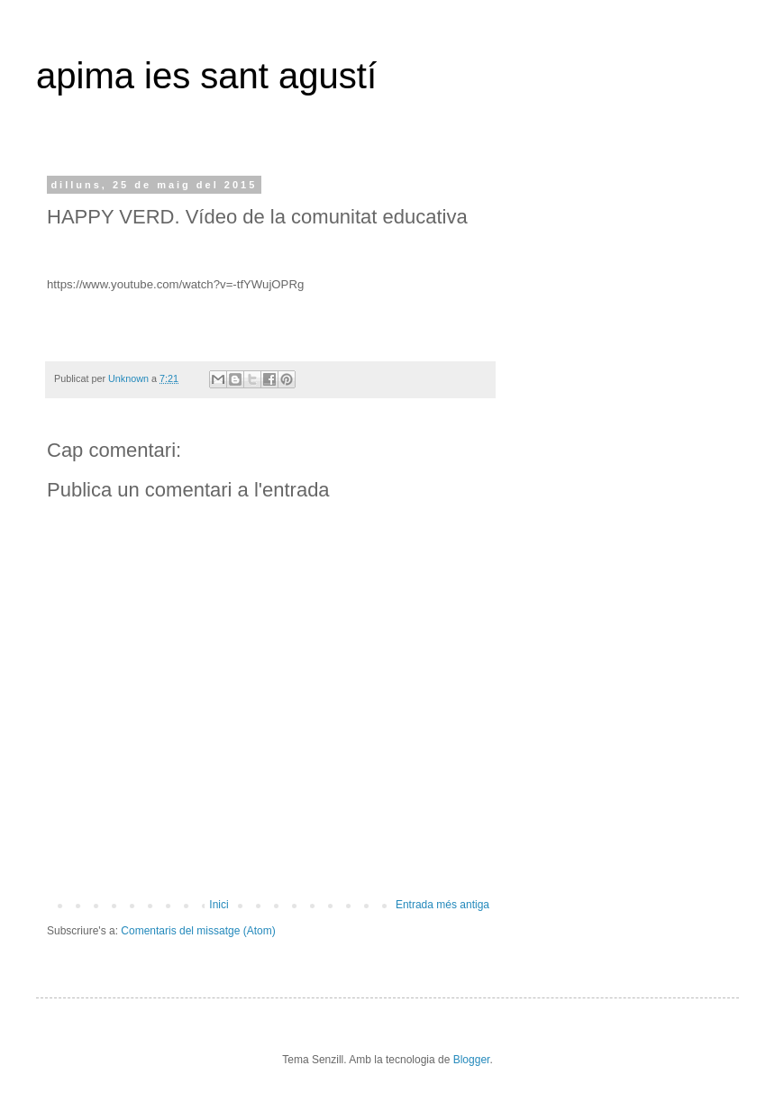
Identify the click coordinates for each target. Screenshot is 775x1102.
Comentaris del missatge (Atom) (198, 930)
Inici (218, 904)
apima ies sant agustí (206, 76)
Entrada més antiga (442, 904)
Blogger (471, 1059)
